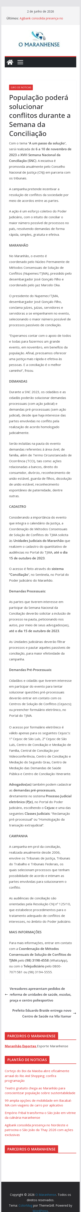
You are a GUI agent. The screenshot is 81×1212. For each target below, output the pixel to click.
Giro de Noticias (21, 87)
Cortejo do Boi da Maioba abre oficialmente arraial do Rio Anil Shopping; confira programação (37, 1076)
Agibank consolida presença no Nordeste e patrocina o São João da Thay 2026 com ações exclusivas (39, 1130)
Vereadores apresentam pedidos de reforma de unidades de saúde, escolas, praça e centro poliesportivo (38, 994)
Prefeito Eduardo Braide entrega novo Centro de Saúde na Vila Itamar (44, 1013)
